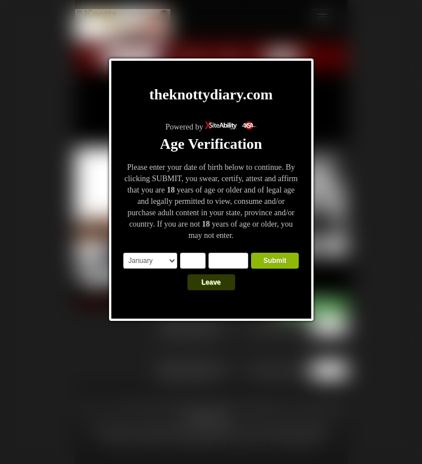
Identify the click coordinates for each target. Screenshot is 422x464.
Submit (275, 261)
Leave (210, 282)
